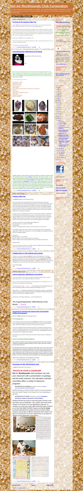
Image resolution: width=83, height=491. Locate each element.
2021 (58, 96)
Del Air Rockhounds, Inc (59, 164)
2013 (58, 111)
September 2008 (62, 123)
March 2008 (61, 155)
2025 (58, 89)
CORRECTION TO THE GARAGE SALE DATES (27, 253)
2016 (58, 105)
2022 (58, 94)
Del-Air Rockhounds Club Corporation (39, 6)
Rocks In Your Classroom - (62, 73)
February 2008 (61, 157)
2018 (58, 102)
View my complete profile (61, 64)
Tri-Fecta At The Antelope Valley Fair (24, 22)
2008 (58, 120)
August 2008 (61, 125)
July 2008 (60, 148)
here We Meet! (60, 185)
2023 (58, 93)
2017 (58, 104)
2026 (58, 87)
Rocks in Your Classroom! (61, 190)
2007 (58, 159)
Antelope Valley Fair (19, 196)
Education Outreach (27, 16)
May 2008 (60, 152)
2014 (58, 109)
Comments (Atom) (22, 487)
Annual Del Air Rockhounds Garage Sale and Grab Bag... (64, 142)
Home (14, 16)
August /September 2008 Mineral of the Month (27, 274)
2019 (58, 100)
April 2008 (60, 153)
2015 (58, 107)
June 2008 (60, 150)
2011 (58, 114)
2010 (58, 116)
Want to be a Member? (61, 187)
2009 (58, 118)
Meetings (19, 16)
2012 (58, 113)
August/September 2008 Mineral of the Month (27, 51)
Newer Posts (16, 485)
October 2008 (61, 122)
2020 (58, 98)
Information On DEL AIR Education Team (25, 364)
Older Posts (50, 485)
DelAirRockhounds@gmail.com (63, 22)
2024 (58, 91)
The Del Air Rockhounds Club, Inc (63, 52)
